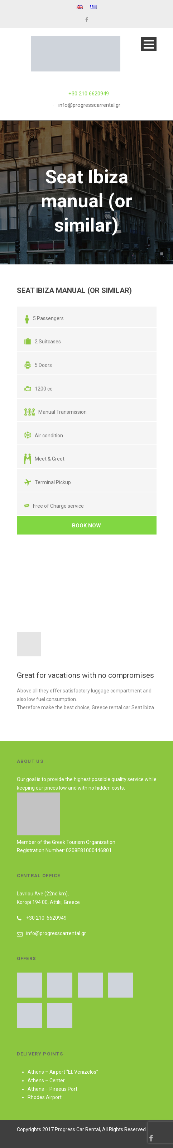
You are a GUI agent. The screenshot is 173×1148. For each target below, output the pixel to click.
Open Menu (149, 44)
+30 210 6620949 (88, 93)
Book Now (86, 525)
